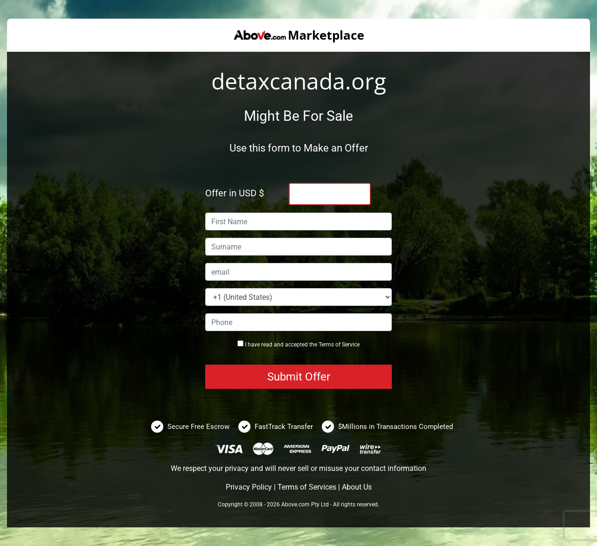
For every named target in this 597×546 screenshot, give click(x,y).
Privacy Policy (249, 487)
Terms (326, 344)
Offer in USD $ (234, 193)
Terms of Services (307, 487)
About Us (357, 487)
